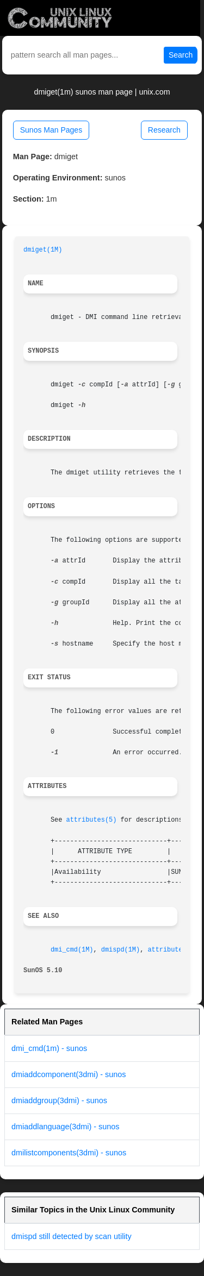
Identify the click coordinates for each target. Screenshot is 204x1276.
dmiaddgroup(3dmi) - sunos (59, 1100)
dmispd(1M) (120, 950)
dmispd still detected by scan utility (71, 1236)
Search (181, 55)
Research (164, 130)
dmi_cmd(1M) (72, 950)
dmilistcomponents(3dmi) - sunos (68, 1152)
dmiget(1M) (42, 250)
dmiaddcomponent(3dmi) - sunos (68, 1074)
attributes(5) (91, 820)
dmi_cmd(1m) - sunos (49, 1048)
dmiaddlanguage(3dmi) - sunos (65, 1126)
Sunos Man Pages (51, 130)
